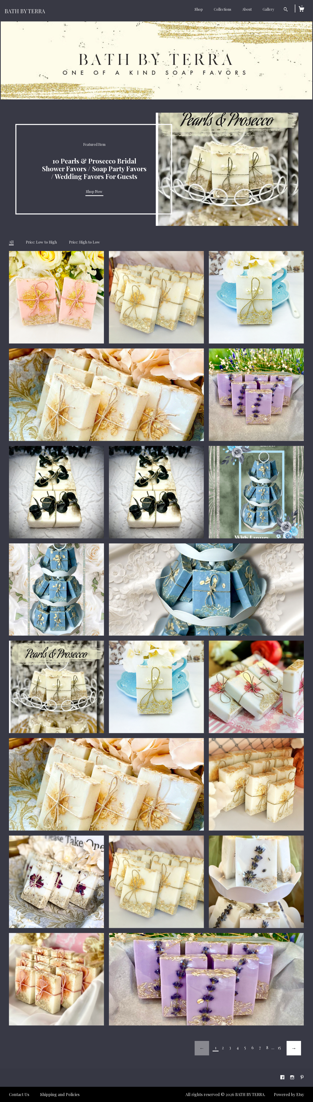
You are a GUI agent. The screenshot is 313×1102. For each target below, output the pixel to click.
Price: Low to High (41, 242)
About (247, 9)
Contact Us (19, 1094)
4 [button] (294, 219)
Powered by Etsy (289, 1094)
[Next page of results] (294, 1048)
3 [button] (289, 219)
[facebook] (282, 1077)
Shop (199, 9)
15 (279, 1047)
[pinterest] (302, 1077)
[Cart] (301, 9)
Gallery (268, 9)
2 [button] (284, 219)
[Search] (286, 10)
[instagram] (292, 1077)
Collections (222, 9)
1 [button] (279, 219)
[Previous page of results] (202, 1048)
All (11, 242)
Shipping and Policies (59, 1094)
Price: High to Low (84, 242)
